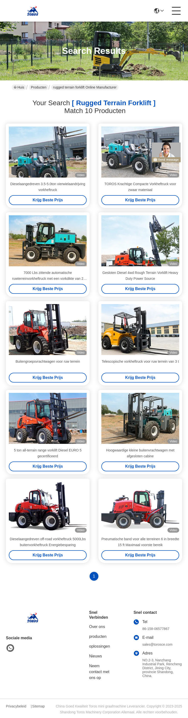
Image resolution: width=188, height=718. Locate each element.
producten (97, 636)
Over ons (97, 627)
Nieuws (95, 656)
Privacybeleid (16, 706)
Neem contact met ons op (99, 672)
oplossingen (99, 646)
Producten (39, 87)
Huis (19, 87)
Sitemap (38, 706)
